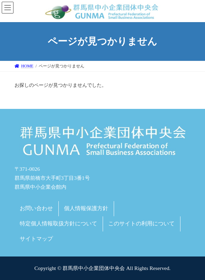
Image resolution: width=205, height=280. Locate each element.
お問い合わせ (36, 208)
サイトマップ (36, 239)
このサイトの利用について (141, 223)
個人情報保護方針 (86, 208)
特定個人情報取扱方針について (58, 223)
